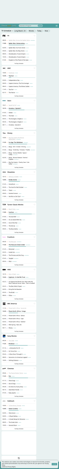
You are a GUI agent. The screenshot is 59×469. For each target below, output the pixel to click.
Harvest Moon (13, 425)
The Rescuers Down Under (17, 245)
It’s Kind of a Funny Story (16, 386)
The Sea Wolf (12, 216)
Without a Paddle (14, 176)
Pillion (10, 295)
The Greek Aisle (13, 422)
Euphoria (11, 277)
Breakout (11, 343)
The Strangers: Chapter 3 (16, 122)
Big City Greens (13, 162)
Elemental (11, 249)
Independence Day (14, 80)
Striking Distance (13, 360)
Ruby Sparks (12, 393)
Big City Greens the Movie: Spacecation (16, 138)
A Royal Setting (13, 416)
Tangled (11, 258)
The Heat (11, 115)
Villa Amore (12, 413)
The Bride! (12, 292)
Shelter (11, 112)
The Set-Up (12, 226)
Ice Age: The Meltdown (16, 142)
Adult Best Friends (14, 389)
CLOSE (54, 464)
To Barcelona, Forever (15, 405)
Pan (10, 376)
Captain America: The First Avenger (19, 83)
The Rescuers (12, 241)
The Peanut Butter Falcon (16, 373)
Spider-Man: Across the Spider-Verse (19, 40)
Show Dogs (12, 380)
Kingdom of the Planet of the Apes (18, 60)
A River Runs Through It (15, 354)
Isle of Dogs (12, 383)
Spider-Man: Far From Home (17, 47)
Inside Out (12, 252)
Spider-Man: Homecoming (17, 43)
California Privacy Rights (9, 466)
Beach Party (12, 209)
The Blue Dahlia (13, 229)
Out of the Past (13, 223)
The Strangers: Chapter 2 (16, 119)
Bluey (10, 147)
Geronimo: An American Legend (18, 357)
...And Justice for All (14, 348)
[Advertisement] (29, 12)
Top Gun (11, 76)
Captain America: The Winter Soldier (19, 86)
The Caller (11, 340)
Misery (11, 328)
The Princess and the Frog (16, 255)
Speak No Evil (12, 105)
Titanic (10, 190)
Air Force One (13, 351)
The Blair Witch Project (15, 286)
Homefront (12, 184)
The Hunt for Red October (16, 187)
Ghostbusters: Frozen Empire (17, 54)
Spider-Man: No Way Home (16, 51)
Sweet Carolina (13, 408)
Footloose (11, 73)
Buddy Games (13, 180)
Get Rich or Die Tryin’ (15, 196)
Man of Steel (12, 274)
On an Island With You (15, 219)
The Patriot (12, 92)
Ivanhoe (11, 212)
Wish (10, 261)
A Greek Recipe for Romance (17, 419)
